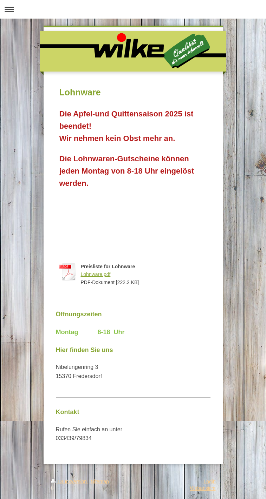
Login (209, 481)
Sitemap (100, 481)
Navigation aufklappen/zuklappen (133, 9)
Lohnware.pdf (96, 274)
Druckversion (69, 481)
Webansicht (203, 488)
